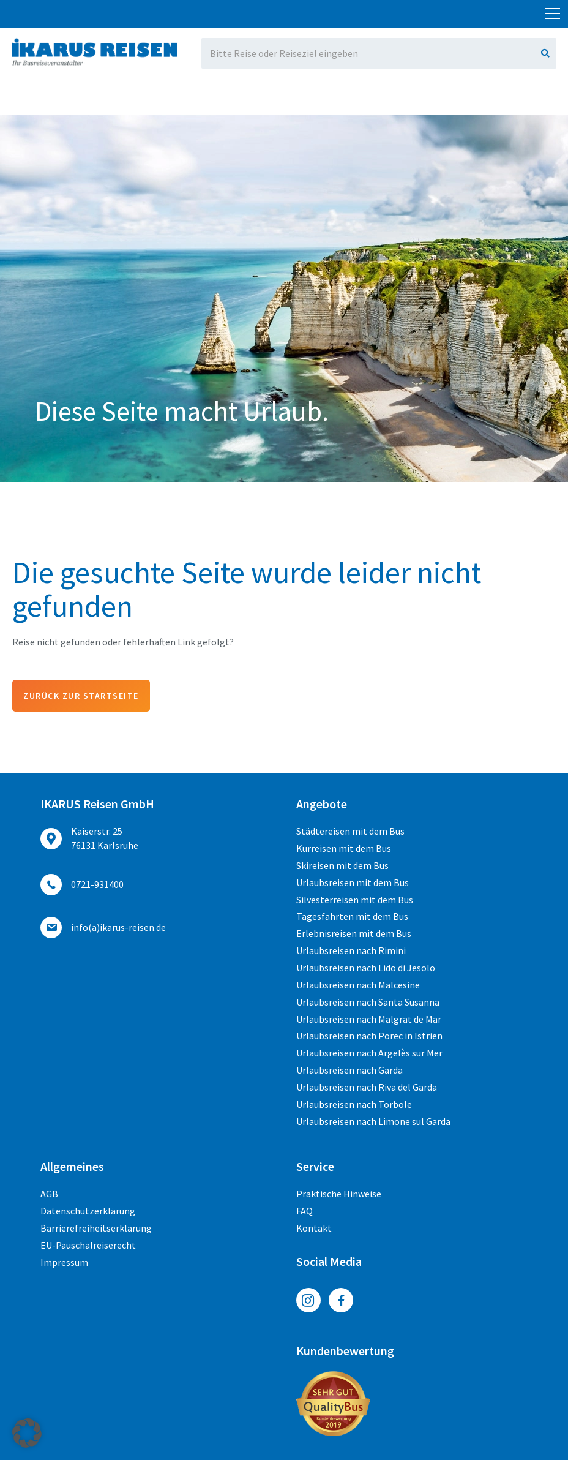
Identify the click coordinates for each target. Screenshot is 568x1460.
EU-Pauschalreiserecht (88, 1245)
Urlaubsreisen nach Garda (349, 1070)
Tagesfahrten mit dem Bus (352, 916)
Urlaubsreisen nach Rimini (351, 950)
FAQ (304, 1211)
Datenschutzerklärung (87, 1211)
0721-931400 (141, 10)
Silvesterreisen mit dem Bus (354, 900)
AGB (49, 1193)
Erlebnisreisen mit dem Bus (353, 933)
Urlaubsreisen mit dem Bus (352, 882)
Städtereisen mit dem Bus (350, 831)
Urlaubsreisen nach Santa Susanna (367, 1002)
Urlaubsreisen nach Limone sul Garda (373, 1121)
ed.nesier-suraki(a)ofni (444, 10)
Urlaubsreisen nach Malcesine (358, 985)
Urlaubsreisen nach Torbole (354, 1104)
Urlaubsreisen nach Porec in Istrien (369, 1035)
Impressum (64, 1262)
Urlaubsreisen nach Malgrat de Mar (368, 1019)
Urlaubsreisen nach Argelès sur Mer (369, 1053)
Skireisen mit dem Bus (342, 865)
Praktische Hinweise (338, 1193)
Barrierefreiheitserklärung (96, 1228)
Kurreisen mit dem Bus (343, 848)
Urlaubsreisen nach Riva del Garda (366, 1087)
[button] (27, 1433)
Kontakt (314, 1228)
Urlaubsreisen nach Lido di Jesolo (365, 967)
